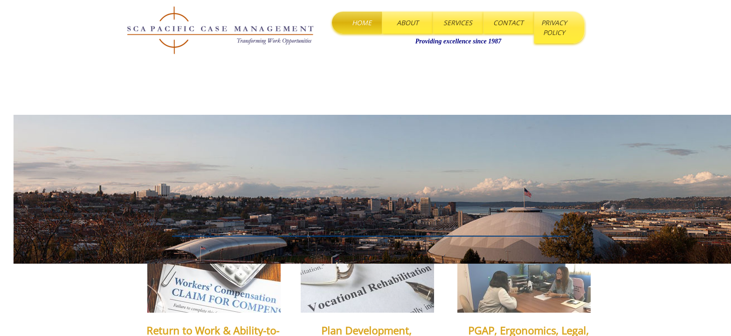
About (408, 22)
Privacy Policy (554, 27)
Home (362, 22)
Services (457, 22)
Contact (508, 22)
